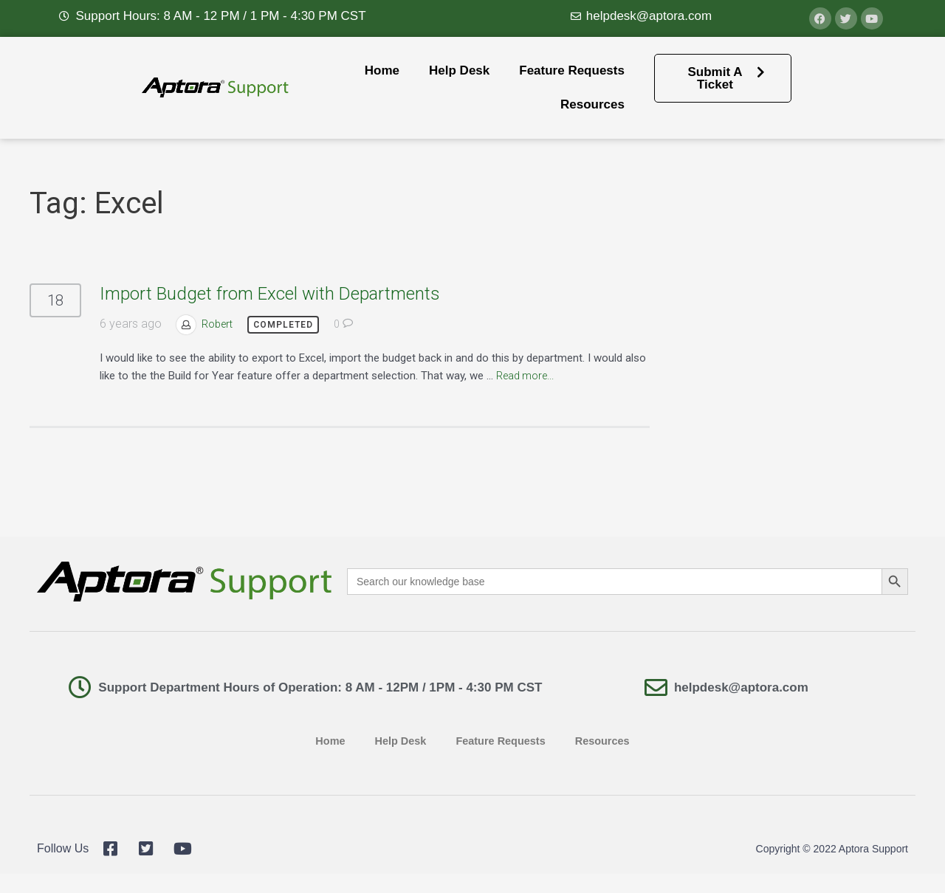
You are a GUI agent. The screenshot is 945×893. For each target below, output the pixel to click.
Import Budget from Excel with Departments (270, 293)
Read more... (528, 375)
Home (382, 70)
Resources (592, 104)
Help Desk (459, 70)
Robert (219, 324)
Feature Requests (572, 70)
